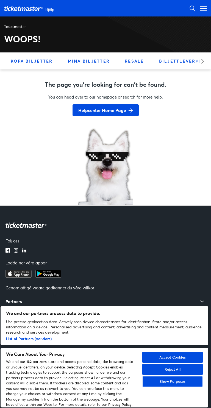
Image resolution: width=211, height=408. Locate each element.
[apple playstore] (18, 276)
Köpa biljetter (32, 61)
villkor (88, 287)
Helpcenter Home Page (102, 110)
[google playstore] (48, 276)
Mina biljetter (89, 61)
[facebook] (7, 251)
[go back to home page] (105, 185)
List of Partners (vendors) (29, 338)
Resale (134, 61)
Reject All (173, 369)
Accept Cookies (172, 357)
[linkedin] (24, 251)
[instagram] (16, 251)
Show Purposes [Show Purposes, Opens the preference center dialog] (173, 381)
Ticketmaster (15, 26)
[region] (104, 357)
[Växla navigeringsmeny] (202, 8)
